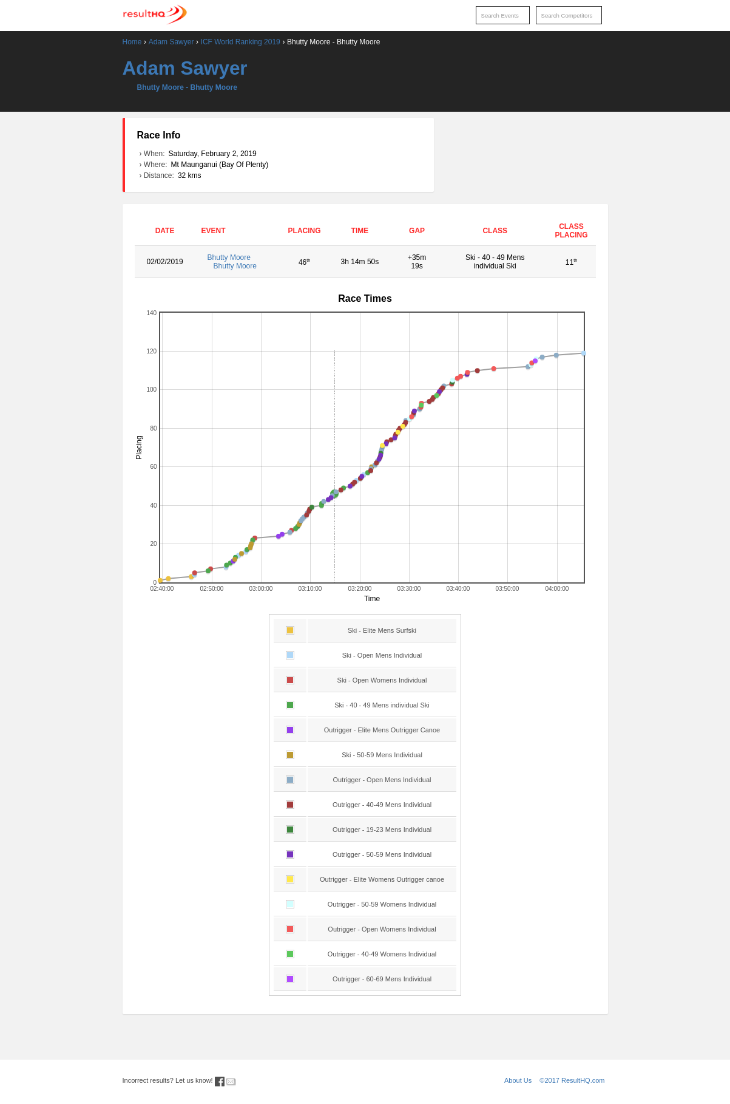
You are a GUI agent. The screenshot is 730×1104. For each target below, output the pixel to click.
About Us (518, 1080)
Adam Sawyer (171, 42)
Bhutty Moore (238, 261)
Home (132, 42)
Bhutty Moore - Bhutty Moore (187, 87)
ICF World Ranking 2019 (240, 42)
